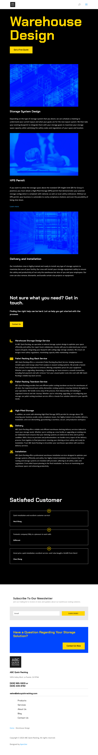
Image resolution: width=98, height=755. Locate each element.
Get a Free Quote (21, 50)
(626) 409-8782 (18, 686)
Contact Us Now (74, 646)
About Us (22, 709)
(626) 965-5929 (17, 683)
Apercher (23, 744)
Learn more (14, 206)
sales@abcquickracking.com (23, 693)
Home (12, 728)
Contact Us (16, 324)
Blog (20, 713)
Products (22, 700)
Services (22, 705)
